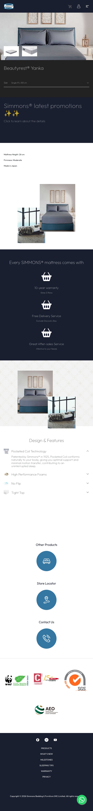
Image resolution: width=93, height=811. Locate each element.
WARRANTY (46, 771)
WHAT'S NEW (46, 754)
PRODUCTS (46, 748)
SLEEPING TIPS (46, 765)
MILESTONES (46, 759)
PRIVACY (46, 776)
